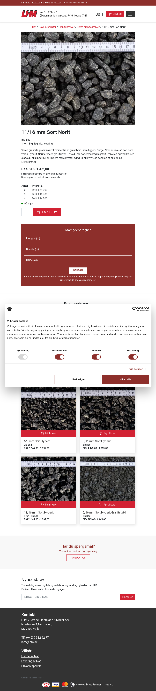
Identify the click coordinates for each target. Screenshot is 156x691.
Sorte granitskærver (88, 27)
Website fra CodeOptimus (32, 678)
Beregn (78, 270)
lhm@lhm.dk (29, 642)
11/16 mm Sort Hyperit (39, 512)
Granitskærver (66, 27)
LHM (33, 27)
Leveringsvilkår (31, 661)
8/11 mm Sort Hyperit (97, 441)
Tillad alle (125, 379)
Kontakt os (78, 557)
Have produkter (47, 27)
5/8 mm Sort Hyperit (37, 441)
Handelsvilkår (30, 656)
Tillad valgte (77, 379)
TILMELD (127, 596)
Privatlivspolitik (31, 666)
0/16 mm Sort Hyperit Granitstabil (104, 512)
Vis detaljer (136, 369)
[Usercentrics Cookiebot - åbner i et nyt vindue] (134, 309)
